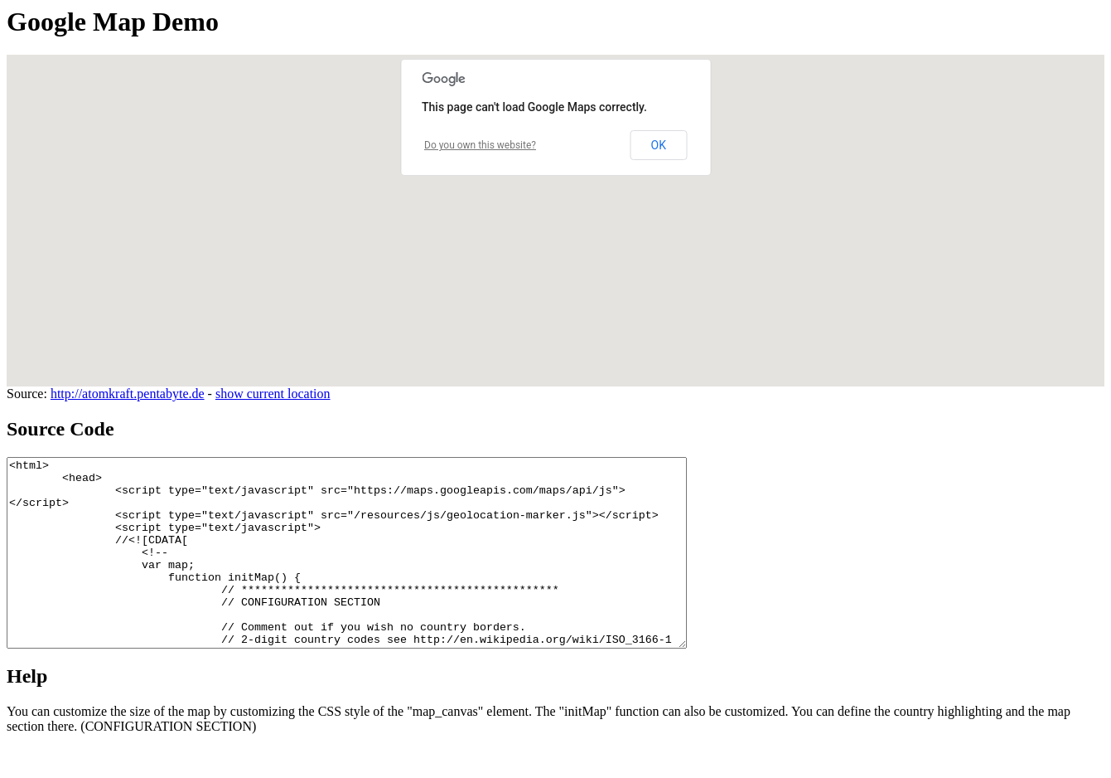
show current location (273, 394)
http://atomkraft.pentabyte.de (128, 394)
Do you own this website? (480, 145)
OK (658, 145)
